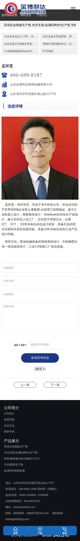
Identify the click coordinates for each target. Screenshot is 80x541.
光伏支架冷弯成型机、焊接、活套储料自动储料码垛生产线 (60, 36)
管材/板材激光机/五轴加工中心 (22, 458)
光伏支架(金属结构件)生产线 (51, 25)
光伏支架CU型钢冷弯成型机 (20, 43)
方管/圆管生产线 (13, 464)
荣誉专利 (9, 431)
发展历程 (9, 419)
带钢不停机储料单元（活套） (60, 43)
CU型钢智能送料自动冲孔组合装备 (21, 51)
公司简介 (9, 413)
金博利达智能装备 (14, 470)
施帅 (24, 384)
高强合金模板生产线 (17, 25)
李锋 (55, 384)
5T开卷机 (48, 51)
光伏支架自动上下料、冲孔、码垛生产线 (21, 36)
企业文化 (9, 425)
